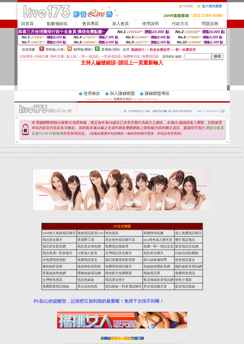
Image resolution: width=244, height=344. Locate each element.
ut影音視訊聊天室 (145, 157)
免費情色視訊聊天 (118, 266)
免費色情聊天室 (162, 147)
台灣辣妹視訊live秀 (135, 147)
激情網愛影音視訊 (25, 157)
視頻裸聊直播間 (62, 147)
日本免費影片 (154, 147)
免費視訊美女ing (122, 152)
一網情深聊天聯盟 (48, 157)
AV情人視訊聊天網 (31, 147)
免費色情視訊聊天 (139, 152)
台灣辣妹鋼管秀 (169, 157)
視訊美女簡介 (115, 280)
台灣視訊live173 (60, 157)
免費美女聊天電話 (98, 157)
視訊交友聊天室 (156, 147)
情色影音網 (209, 147)
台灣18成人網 (229, 157)
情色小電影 (183, 280)
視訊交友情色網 (111, 152)
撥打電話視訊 (185, 240)
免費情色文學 (184, 157)
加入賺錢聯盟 (122, 93)
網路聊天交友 (45, 147)
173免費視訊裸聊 (233, 152)
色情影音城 (29, 147)
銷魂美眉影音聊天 (67, 157)
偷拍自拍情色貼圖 (75, 157)
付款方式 (180, 23)
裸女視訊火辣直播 (186, 157)
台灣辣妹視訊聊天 (178, 147)
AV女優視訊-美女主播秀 (106, 152)
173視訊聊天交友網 (31, 152)
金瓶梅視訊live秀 (208, 157)
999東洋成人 (184, 152)
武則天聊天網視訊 (45, 152)
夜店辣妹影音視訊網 (158, 280)
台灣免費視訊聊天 (171, 147)
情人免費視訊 (221, 157)
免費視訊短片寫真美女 (3, 152)
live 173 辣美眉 (162, 157)
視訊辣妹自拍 (140, 147)
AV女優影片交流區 (110, 147)
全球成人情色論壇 (159, 157)
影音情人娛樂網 (150, 157)
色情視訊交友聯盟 (204, 157)
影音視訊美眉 (227, 147)
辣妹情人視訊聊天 (101, 157)
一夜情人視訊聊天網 (65, 147)
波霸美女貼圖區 (177, 152)
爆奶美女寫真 (235, 152)
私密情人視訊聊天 (68, 152)
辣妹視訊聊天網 (88, 157)
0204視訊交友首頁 (111, 157)
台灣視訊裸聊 (214, 152)
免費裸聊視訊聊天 (189, 157)
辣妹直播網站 (8, 152)
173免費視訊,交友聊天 (17, 152)
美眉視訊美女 (4, 147)
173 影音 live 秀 (113, 157)
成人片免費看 (216, 152)
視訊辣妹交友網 (132, 152)
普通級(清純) (110, 49)
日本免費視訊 (213, 157)
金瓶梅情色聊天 (109, 152)
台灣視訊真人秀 (43, 147)
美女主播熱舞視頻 (142, 152)
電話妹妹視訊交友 (81, 147)
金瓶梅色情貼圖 (154, 157)
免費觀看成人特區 (22, 147)
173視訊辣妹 (138, 157)
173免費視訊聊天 (114, 152)
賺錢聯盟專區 (157, 93)
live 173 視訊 (150, 152)
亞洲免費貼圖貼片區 (71, 152)
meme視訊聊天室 (89, 152)
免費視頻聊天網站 (33, 152)
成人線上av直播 (94, 152)
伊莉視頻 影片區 (2, 157)
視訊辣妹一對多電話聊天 (123, 286)
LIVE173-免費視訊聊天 (174, 147)
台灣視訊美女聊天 (20, 152)
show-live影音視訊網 (37, 157)
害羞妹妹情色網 (54, 273)
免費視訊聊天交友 (92, 152)
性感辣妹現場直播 (237, 152)
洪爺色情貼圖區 (38, 147)
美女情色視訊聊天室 (120, 240)
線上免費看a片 (116, 157)
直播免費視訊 (78, 152)
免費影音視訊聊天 (156, 152)
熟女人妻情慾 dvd (127, 147)
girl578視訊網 (225, 147)
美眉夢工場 (85, 240)
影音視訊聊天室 (185, 147)
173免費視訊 (87, 152)
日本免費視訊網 (203, 152)
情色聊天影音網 (230, 152)
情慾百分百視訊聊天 (198, 157)
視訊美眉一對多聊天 (57, 253)
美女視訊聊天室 (40, 157)
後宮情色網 (65, 157)
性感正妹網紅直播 (2, 147)
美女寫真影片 (227, 157)
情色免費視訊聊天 (42, 157)
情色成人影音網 (189, 152)
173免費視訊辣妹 (96, 147)
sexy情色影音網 (11, 157)
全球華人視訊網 (236, 157)
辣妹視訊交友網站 (132, 147)
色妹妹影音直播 (115, 147)
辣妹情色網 (173, 157)
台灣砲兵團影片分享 (134, 157)
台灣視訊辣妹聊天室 (196, 147)
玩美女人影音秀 (202, 147)
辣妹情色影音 (228, 152)
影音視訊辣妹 (30, 157)
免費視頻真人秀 (171, 157)
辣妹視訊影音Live (90, 233)
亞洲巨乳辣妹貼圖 (122, 147)
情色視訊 (112, 233)
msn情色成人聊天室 (158, 240)
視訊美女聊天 (101, 152)
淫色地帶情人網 (201, 157)
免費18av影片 (103, 147)
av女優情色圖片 (62, 152)
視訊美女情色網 (89, 246)
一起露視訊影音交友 (50, 152)
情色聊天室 (71, 147)
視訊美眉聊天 (218, 147)
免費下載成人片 (242, 152)
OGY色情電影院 (229, 147)
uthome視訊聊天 (205, 152)
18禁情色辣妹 (83, 152)
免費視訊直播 (211, 147)
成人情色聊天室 (180, 157)
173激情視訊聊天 (24, 147)
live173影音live (107, 147)
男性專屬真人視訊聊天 (65, 152)
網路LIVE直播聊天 (220, 147)
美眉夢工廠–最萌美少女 (237, 147)
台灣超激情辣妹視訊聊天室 (9, 147)
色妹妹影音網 (231, 157)
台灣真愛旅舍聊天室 (93, 157)
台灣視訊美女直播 (10, 152)
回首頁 (27, 23)
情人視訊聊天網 (218, 152)
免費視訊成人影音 (93, 147)
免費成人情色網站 (28, 152)
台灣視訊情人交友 (149, 147)
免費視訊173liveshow (169, 152)
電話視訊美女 (52, 147)
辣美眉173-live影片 (42, 152)
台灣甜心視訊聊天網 (78, 147)
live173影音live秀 (223, 152)
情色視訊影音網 (141, 157)
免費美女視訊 (123, 99)
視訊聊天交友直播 (157, 157)
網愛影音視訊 (192, 147)
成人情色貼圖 (196, 152)
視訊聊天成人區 (207, 152)
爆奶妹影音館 (52, 266)
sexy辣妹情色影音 (189, 147)
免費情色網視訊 (96, 157)
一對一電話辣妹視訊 (172, 152)
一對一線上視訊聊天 (215, 157)
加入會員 (120, 23)
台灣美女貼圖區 (38, 152)
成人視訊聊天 (13, 157)
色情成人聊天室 (48, 147)
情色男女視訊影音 (164, 157)
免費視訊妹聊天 (86, 147)
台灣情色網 (182, 157)
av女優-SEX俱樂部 (13, 147)
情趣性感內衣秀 (196, 157)
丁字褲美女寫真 (34, 147)
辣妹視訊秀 (152, 273)
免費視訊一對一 (167, 157)
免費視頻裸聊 (146, 147)
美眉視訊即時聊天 (60, 147)
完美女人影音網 (180, 152)
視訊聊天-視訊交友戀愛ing (130, 157)
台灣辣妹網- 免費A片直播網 (5, 157)
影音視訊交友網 (220, 152)
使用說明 (150, 23)
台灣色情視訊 (160, 147)
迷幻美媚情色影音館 (120, 260)
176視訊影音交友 (52, 152)
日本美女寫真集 (74, 147)
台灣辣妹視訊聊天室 (161, 152)
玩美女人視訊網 (234, 157)
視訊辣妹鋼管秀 (22, 157)
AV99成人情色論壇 (70, 157)
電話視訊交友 (147, 157)
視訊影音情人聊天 (144, 147)
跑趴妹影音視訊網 (188, 266)
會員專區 (90, 23)
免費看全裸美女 (32, 157)
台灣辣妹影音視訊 (151, 147)
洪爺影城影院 (105, 147)
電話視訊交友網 (70, 147)
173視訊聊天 (166, 147)
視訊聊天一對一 (90, 157)
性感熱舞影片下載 (60, 152)
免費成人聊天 (225, 157)
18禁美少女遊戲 (240, 152)
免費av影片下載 (223, 157)
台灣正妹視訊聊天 (137, 152)
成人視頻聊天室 (206, 157)
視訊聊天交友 (210, 152)
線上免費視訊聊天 (23, 152)
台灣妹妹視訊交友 (55, 152)
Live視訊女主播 (97, 152)
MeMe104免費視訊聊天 (62, 157)
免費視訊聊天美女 (169, 147)
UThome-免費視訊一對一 (16, 147)
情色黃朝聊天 (53, 157)
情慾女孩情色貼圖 (41, 147)
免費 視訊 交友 (240, 147)
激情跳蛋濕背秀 (234, 147)
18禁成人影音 (103, 152)
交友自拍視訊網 (80, 157)
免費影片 (146, 152)
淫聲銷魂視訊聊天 (88, 147)
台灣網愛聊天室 (27, 147)
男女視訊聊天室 (155, 286)
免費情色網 (47, 152)
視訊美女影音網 (54, 246)
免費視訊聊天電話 (200, 152)
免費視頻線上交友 (57, 147)
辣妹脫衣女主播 (241, 157)
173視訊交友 (143, 157)
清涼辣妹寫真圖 (123, 157)
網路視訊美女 (191, 157)
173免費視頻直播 (83, 157)
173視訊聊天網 (178, 157)
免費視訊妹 (35, 152)
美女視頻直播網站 (57, 157)
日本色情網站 (55, 157)
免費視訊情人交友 (25, 152)
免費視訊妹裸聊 (68, 147)
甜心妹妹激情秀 (155, 260)
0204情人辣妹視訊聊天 (59, 233)
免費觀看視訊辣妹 (100, 147)
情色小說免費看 (144, 152)
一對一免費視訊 (16, 157)
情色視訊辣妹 (13, 152)
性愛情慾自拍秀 (211, 157)
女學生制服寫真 (58, 152)
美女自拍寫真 (87, 286)
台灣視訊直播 (6, 152)
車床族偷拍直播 (73, 157)
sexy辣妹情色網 (103, 157)
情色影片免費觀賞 (118, 273)
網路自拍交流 (91, 147)
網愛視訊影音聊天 (232, 147)
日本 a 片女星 (130, 147)
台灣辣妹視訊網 (19, 147)
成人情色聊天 (112, 147)
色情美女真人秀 (194, 147)
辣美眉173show (7, 147)
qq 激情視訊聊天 (238, 157)
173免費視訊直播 (27, 157)
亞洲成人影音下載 (125, 157)
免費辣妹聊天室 (176, 157)
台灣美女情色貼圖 (125, 147)
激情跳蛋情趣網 (73, 152)
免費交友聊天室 (180, 147)
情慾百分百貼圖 (36, 147)
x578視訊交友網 (128, 157)
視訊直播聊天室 (152, 157)
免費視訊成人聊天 (183, 147)
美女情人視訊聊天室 (108, 157)
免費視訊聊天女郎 (78, 157)
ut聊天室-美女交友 (159, 152)
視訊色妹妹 (85, 280)
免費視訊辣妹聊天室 (193, 152)
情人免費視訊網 (84, 147)
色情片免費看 (142, 147)
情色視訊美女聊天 (121, 162)
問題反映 (210, 23)
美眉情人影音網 (158, 147)
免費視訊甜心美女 (193, 157)
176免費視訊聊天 (134, 152)
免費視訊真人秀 (191, 152)
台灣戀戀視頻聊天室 (54, 147)
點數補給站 (57, 23)
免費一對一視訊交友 (158, 246)
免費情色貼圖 (148, 152)
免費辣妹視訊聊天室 (116, 152)
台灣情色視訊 (52, 280)
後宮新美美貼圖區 (186, 152)
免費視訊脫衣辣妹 (175, 152)
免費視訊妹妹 (120, 157)
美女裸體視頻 (164, 147)
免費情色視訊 (212, 152)
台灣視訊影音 (164, 152)
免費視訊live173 (226, 152)
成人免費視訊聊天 (207, 147)
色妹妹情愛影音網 (157, 266)
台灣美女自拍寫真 (117, 147)
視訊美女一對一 (106, 157)
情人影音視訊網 (118, 157)
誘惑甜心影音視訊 (216, 147)
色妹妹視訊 (182, 152)
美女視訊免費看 (50, 147)
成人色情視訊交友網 (85, 157)
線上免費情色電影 (218, 157)
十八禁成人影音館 (34, 157)
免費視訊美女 (87, 260)
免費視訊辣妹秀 (127, 152)
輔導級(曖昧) (83, 49)
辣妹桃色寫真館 (89, 266)
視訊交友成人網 (138, 147)
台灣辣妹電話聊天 (199, 147)
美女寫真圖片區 (166, 152)
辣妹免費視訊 (18, 157)
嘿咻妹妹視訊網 (89, 273)
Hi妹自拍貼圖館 (186, 253)
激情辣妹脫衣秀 (213, 147)
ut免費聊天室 (198, 152)
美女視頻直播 (152, 152)
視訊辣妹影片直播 (8, 157)
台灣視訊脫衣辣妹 (125, 152)
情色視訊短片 (76, 147)
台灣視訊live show (119, 152)
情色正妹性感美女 (80, 152)
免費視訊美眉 (136, 157)
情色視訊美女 (15, 152)
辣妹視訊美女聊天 (50, 157)
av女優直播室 (99, 152)
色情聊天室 (154, 152)
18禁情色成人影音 (76, 152)
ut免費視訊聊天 (129, 152)
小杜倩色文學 (223, 147)
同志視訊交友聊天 (45, 157)
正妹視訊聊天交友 (204, 147)
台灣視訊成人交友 (20, 157)
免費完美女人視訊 (120, 147)
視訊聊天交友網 (98, 147)
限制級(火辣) (55, 49)
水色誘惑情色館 (54, 260)
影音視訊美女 (85, 152)
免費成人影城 (40, 152)
